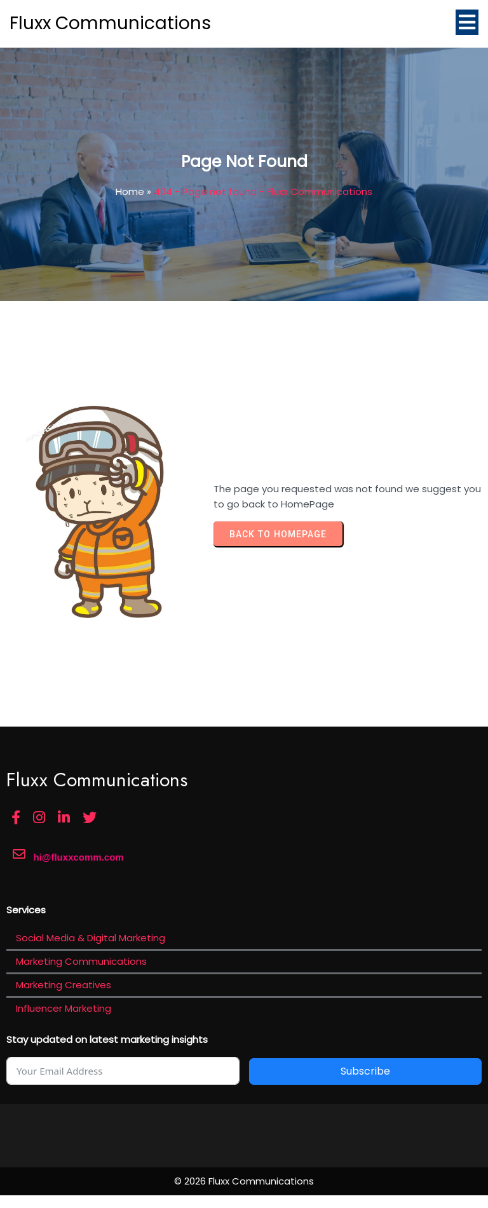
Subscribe (365, 1071)
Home (130, 191)
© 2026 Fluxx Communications (244, 1181)
